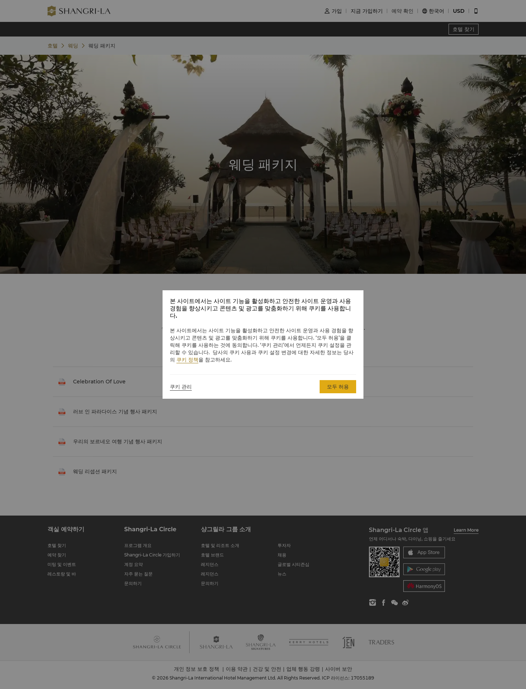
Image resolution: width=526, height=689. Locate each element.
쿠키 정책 (187, 359)
